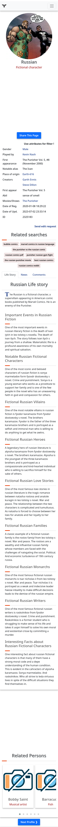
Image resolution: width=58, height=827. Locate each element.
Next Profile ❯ (29, 822)
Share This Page (29, 135)
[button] (20, 814)
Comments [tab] (39, 274)
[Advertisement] (29, 101)
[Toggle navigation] (51, 6)
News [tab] (24, 274)
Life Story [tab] (10, 274)
